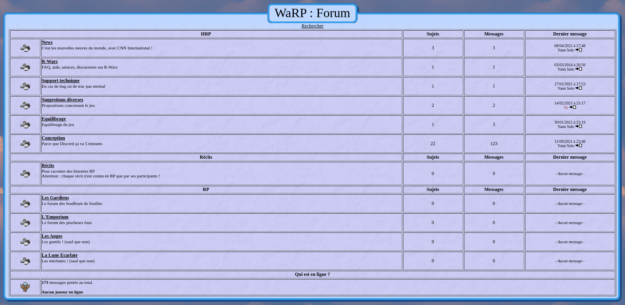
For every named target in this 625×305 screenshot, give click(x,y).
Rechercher (313, 26)
